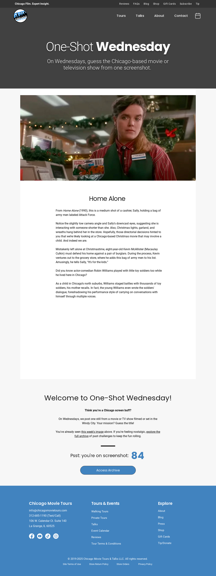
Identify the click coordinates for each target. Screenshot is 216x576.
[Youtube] (39, 536)
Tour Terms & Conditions (106, 543)
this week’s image (92, 431)
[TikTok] (48, 536)
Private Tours (99, 517)
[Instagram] (56, 536)
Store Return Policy (98, 564)
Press (161, 523)
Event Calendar (100, 530)
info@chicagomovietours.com (48, 510)
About (161, 511)
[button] (121, 16)
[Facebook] (31, 536)
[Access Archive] (108, 470)
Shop (161, 530)
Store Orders (123, 564)
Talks (94, 524)
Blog (160, 517)
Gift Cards (164, 536)
